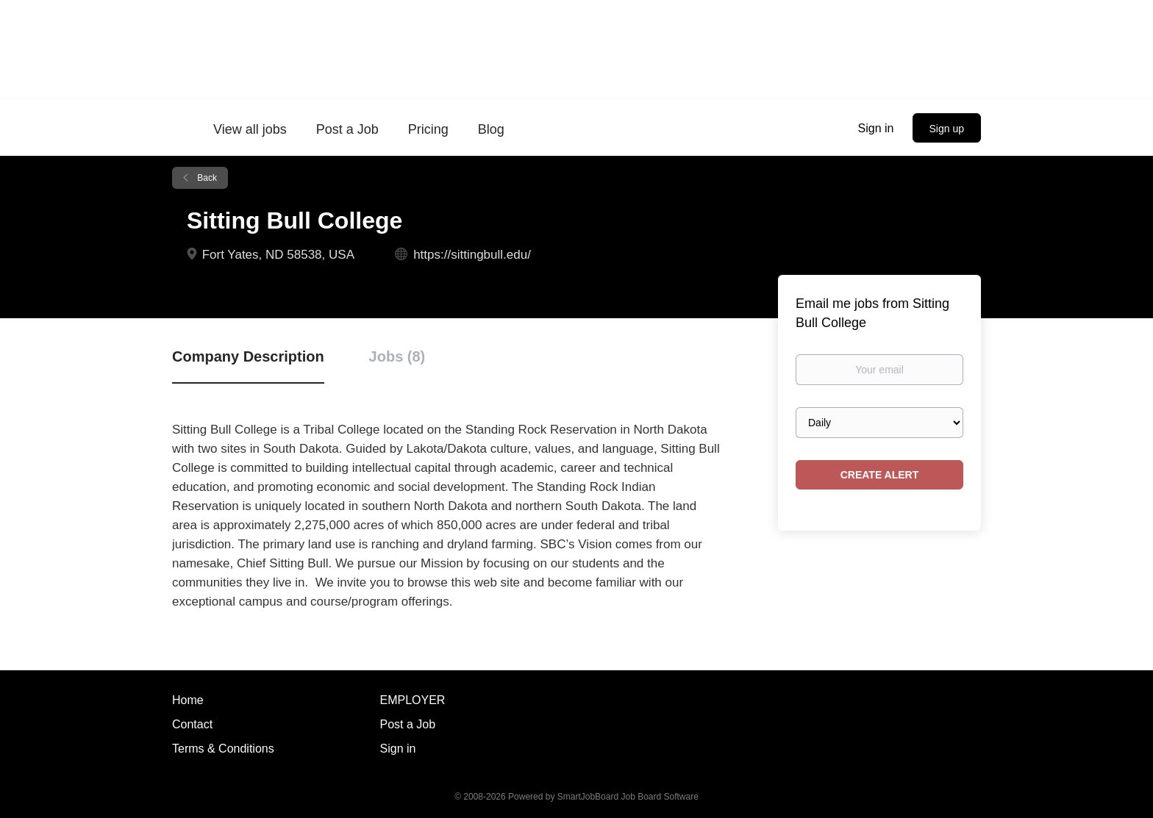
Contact (192, 724)
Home (188, 700)
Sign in (876, 128)
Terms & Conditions (223, 748)
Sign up (946, 128)
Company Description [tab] (248, 356)
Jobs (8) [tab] (397, 356)
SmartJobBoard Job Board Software (628, 797)
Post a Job (408, 724)
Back (206, 178)
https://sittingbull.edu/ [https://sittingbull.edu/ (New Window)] (472, 255)
